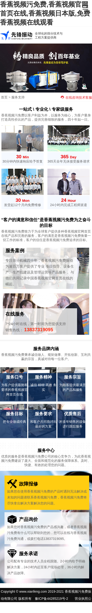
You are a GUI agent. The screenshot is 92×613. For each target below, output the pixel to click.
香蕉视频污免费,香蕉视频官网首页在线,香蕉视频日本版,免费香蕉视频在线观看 (45, 13)
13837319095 (38, 329)
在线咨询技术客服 (76, 97)
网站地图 (52, 606)
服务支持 (18, 97)
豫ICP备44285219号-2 (51, 598)
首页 (4, 97)
